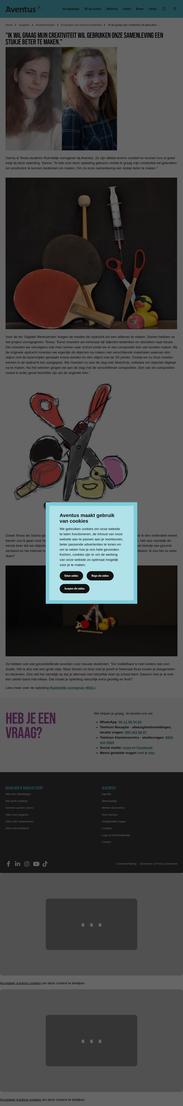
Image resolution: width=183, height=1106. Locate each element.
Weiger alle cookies (100, 575)
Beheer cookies (71, 575)
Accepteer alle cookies (75, 588)
